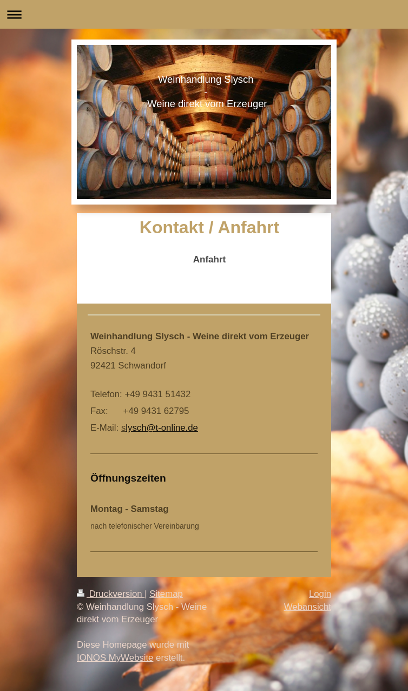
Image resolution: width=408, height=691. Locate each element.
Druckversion (110, 594)
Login (320, 594)
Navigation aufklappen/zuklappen (204, 14)
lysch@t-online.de (162, 428)
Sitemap (166, 594)
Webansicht (307, 607)
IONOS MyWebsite (115, 658)
